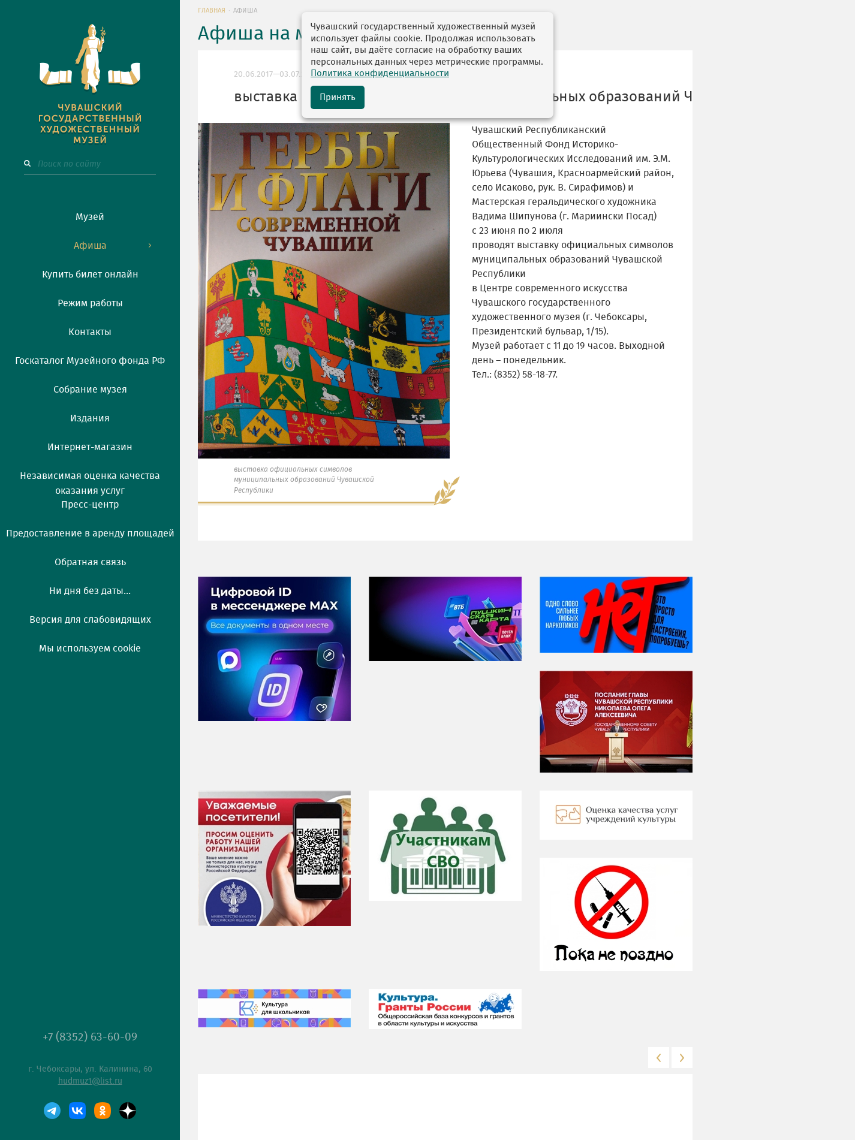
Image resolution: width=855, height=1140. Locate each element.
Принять (338, 97)
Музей (90, 217)
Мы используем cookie (90, 648)
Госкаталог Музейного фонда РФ (90, 361)
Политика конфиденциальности (380, 73)
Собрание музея (90, 389)
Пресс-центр (90, 504)
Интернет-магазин (90, 447)
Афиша (90, 246)
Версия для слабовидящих (90, 620)
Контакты (90, 332)
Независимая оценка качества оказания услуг (90, 481)
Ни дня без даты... (90, 591)
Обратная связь (90, 562)
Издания (90, 418)
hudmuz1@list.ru (90, 1081)
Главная (211, 10)
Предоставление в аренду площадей (90, 533)
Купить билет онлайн (90, 274)
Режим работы (90, 303)
